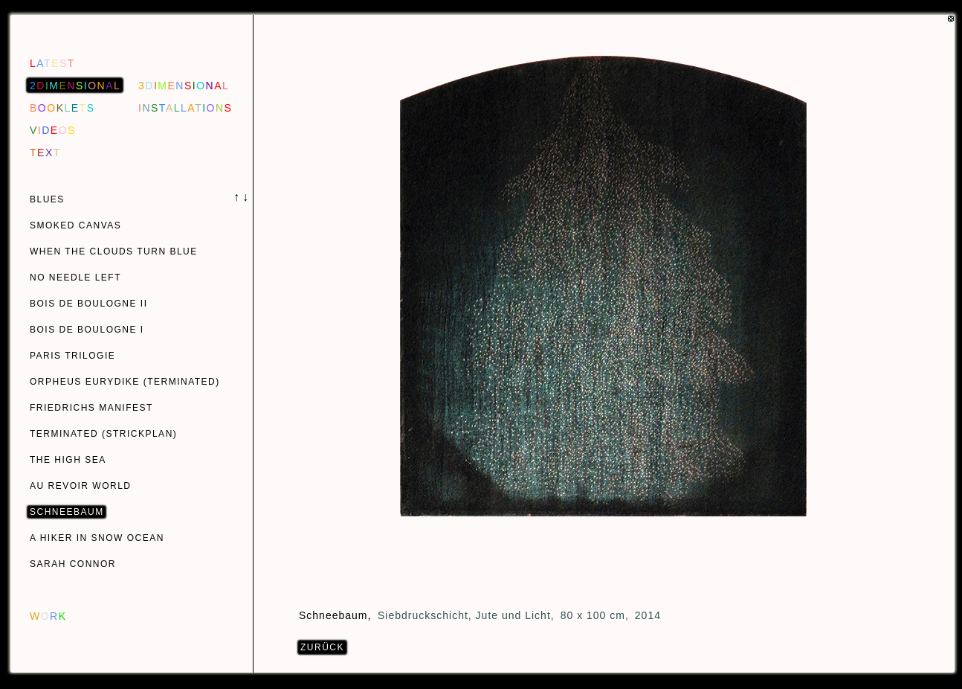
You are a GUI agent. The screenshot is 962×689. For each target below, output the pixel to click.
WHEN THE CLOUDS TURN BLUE (114, 251)
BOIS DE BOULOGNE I (87, 329)
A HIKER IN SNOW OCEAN (97, 538)
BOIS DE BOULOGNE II (89, 303)
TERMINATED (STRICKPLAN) (103, 434)
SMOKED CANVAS (75, 225)
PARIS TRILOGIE (72, 355)
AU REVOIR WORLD (81, 486)
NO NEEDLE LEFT (75, 277)
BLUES (47, 199)
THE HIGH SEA (68, 460)
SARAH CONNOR (73, 564)
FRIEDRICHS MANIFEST (91, 408)
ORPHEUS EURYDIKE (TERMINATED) (125, 381)
